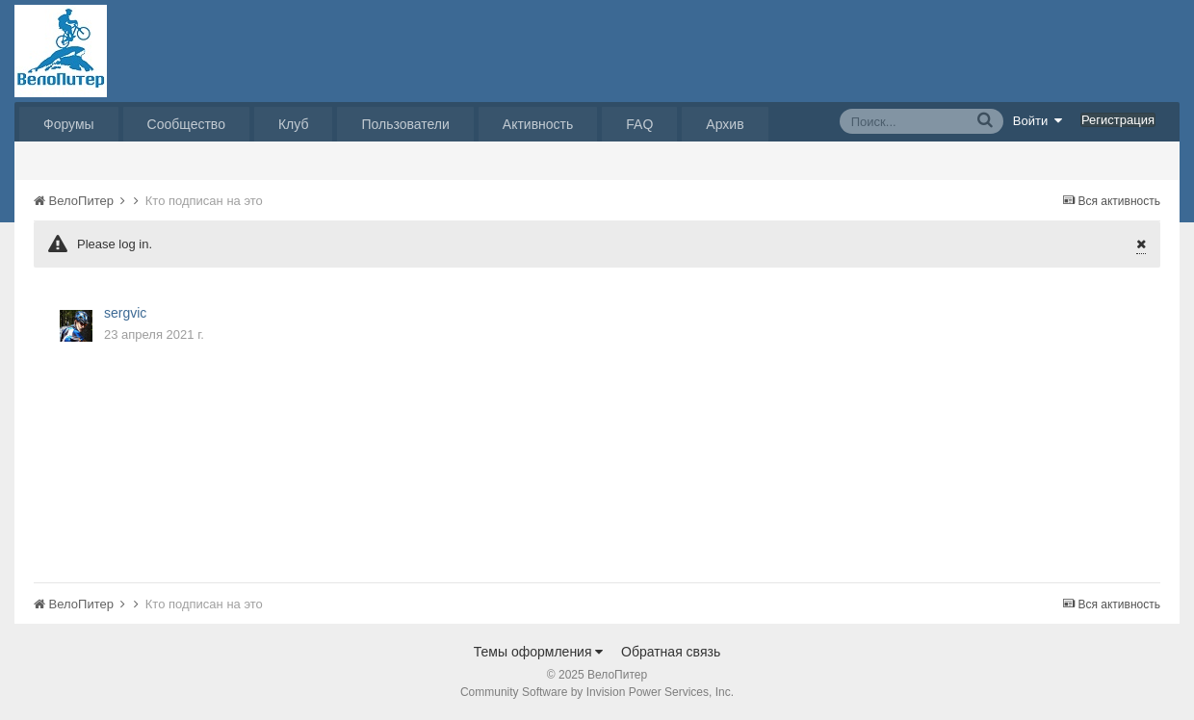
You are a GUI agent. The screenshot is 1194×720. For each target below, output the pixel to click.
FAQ (639, 124)
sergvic (125, 313)
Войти (1038, 120)
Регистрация (1118, 120)
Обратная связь (670, 651)
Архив (724, 124)
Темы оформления (539, 651)
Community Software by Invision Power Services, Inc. (597, 692)
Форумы (68, 124)
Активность (538, 124)
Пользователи (405, 124)
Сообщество (186, 124)
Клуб (293, 124)
